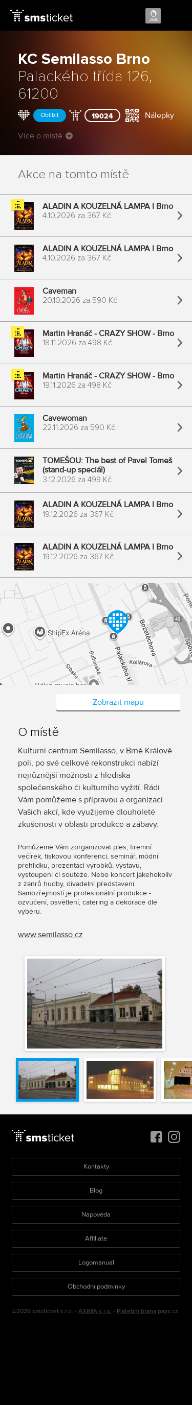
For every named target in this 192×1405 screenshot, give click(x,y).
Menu (175, 16)
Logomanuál (96, 1262)
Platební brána (136, 1311)
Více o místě (45, 136)
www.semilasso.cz (50, 935)
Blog (96, 1190)
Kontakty (96, 1166)
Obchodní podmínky (96, 1286)
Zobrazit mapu (118, 702)
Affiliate (96, 1238)
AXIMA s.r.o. (95, 1311)
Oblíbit (49, 115)
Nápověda (96, 1214)
